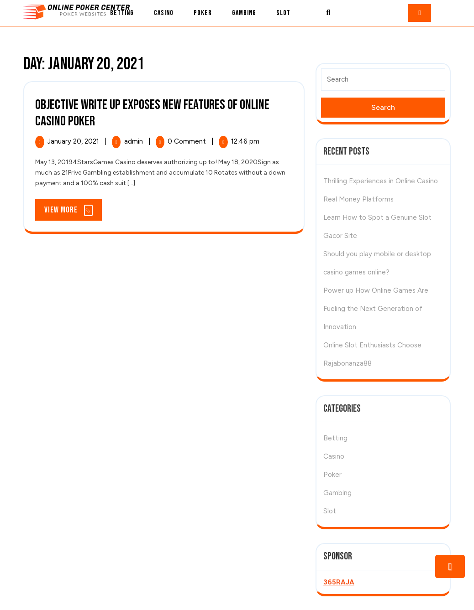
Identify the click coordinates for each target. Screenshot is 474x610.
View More (73, 212)
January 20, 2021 (74, 141)
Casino (164, 13)
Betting (122, 13)
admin (134, 141)
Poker (203, 13)
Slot (283, 13)
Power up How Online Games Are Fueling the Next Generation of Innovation (375, 308)
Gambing (244, 13)
